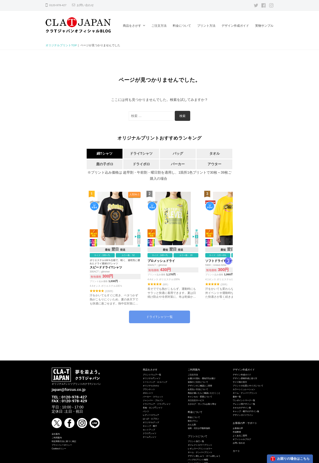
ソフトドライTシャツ (230, 249)
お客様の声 (238, 428)
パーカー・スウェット (153, 397)
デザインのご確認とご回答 (200, 386)
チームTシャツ (149, 437)
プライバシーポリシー (62, 445)
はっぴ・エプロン (151, 419)
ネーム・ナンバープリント (200, 452)
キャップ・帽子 (150, 426)
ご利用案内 (57, 438)
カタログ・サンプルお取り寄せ (202, 404)
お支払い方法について (198, 389)
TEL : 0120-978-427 (69, 397)
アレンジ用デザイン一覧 (244, 404)
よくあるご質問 (240, 435)
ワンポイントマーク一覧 (244, 400)
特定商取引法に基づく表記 (64, 441)
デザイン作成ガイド (235, 25)
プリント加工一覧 (196, 441)
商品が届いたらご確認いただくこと (204, 393)
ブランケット (149, 389)
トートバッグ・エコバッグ (155, 382)
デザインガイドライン (243, 415)
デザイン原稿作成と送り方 (245, 378)
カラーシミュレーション (244, 389)
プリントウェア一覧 (152, 375)
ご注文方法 (159, 25)
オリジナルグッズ (151, 422)
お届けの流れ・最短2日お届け (201, 378)
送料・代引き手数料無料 (199, 428)
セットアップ (149, 430)
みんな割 (192, 424)
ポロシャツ (148, 393)
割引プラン (193, 421)
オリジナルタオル (151, 386)
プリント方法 (206, 25)
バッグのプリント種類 (198, 460)
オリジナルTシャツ (151, 378)
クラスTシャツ (149, 433)
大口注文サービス (196, 400)
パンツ (146, 411)
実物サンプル (264, 25)
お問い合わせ (85, 5)
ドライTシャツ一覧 (159, 317)
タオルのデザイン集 (242, 408)
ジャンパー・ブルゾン (153, 400)
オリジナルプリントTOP (61, 45)
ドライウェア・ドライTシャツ (156, 404)
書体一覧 (237, 397)
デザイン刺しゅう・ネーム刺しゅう (204, 456)
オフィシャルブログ (242, 439)
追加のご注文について (198, 382)
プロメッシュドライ (172, 249)
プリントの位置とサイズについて (248, 386)
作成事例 (237, 432)
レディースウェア (151, 415)
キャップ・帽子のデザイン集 (246, 411)
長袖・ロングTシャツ (152, 408)
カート (236, 451)
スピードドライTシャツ (115, 249)
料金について (182, 25)
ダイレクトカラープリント (200, 445)
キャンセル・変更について (200, 397)
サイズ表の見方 (240, 382)
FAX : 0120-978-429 (69, 401)
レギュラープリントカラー (200, 449)
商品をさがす (132, 25)
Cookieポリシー (59, 449)
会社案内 (56, 434)
